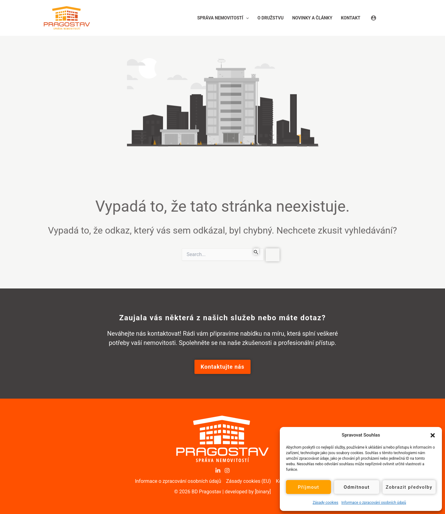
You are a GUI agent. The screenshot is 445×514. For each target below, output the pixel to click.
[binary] (263, 492)
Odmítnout (356, 487)
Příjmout (308, 487)
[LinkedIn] (218, 470)
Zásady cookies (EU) (248, 481)
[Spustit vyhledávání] (256, 251)
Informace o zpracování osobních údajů (373, 502)
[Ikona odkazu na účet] (386, 18)
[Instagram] (227, 470)
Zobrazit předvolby (409, 487)
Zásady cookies (325, 502)
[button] (433, 435)
